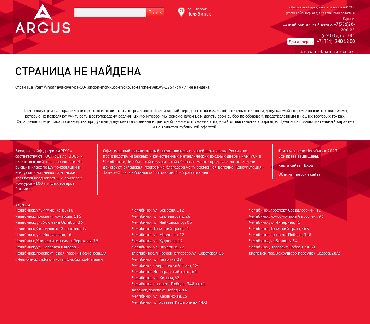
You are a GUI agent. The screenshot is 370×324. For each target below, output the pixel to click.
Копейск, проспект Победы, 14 (159, 290)
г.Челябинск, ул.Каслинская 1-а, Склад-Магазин (59, 259)
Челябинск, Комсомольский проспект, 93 (286, 216)
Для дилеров (301, 41)
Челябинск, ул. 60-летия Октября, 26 (49, 222)
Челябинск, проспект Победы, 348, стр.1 (168, 283)
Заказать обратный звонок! (327, 51)
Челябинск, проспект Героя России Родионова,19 (60, 253)
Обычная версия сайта (299, 174)
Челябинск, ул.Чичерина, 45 (275, 222)
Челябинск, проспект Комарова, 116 (48, 216)
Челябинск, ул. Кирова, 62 (156, 277)
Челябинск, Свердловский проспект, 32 (51, 228)
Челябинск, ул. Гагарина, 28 (157, 259)
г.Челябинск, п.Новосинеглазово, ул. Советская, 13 (178, 253)
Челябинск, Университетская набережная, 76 (56, 240)
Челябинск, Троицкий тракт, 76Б (279, 228)
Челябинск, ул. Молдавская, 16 (43, 234)
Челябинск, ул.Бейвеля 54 (273, 240)
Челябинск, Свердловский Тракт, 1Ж (165, 265)
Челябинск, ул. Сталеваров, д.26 (161, 216)
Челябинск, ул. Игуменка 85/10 (44, 210)
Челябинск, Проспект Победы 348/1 (282, 247)
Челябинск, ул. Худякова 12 (157, 240)
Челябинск (199, 13)
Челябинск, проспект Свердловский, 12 (285, 210)
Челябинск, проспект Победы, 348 (280, 234)
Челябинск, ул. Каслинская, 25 (160, 296)
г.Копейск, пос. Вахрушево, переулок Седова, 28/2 (294, 253)
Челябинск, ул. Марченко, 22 (158, 234)
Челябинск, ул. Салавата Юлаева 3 (47, 247)
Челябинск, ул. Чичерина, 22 (158, 247)
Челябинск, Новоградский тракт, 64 (164, 271)
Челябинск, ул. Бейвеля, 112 (158, 210)
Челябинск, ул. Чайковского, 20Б (162, 222)
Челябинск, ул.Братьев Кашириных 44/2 (169, 302)
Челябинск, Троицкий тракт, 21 (160, 228)
